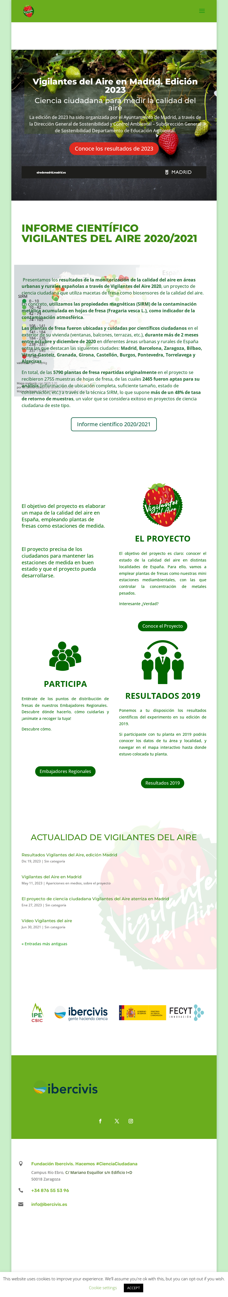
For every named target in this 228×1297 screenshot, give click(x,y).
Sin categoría (54, 861)
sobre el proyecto (97, 883)
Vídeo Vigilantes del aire (47, 920)
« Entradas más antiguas (44, 943)
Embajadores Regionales (65, 771)
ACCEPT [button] (133, 1287)
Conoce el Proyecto (162, 626)
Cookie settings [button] (103, 1287)
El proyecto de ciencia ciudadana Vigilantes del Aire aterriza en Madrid (95, 898)
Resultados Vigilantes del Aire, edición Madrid (69, 854)
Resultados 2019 (162, 783)
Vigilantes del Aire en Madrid (51, 876)
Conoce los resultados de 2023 (114, 148)
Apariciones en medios (64, 883)
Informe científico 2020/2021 (114, 424)
